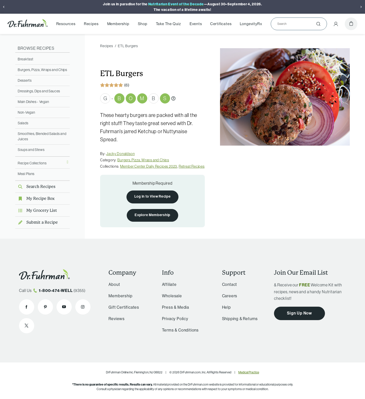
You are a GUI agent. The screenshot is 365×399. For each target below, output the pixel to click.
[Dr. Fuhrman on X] (26, 325)
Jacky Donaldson (120, 154)
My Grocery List (36, 210)
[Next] (361, 7)
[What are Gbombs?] (173, 98)
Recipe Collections (32, 163)
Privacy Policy (175, 318)
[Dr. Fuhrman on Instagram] (82, 307)
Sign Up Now (299, 313)
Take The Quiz (168, 24)
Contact (229, 284)
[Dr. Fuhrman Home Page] (28, 24)
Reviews (116, 318)
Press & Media (175, 307)
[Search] (296, 24)
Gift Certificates (123, 307)
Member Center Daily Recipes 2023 (148, 166)
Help (226, 307)
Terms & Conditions (180, 330)
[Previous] (4, 7)
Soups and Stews (31, 150)
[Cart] (351, 24)
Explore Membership (152, 215)
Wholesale (172, 295)
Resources (66, 24)
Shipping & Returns (240, 318)
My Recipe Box (34, 198)
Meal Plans (26, 174)
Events (196, 24)
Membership (118, 24)
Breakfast (25, 59)
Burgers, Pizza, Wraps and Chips (42, 70)
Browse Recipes (36, 48)
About (114, 284)
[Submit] (318, 24)
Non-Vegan (26, 112)
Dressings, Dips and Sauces (39, 91)
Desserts (25, 80)
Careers (230, 295)
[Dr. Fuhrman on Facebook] (26, 307)
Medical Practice (248, 372)
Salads (23, 123)
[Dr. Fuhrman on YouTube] (64, 307)
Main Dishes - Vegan (33, 102)
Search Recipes (35, 186)
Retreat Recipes (192, 166)
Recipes (91, 24)
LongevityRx (251, 24)
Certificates (221, 24)
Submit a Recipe (36, 222)
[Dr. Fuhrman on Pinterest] (45, 307)
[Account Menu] (336, 24)
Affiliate (169, 284)
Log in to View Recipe (152, 196)
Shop (142, 24)
